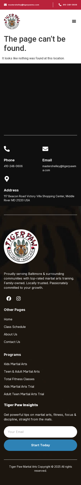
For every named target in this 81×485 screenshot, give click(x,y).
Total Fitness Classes (19, 379)
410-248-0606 (70, 5)
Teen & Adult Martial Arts (22, 372)
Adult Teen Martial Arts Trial (24, 394)
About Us (10, 334)
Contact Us (12, 342)
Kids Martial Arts (15, 364)
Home (8, 319)
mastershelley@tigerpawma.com (23, 5)
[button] (74, 21)
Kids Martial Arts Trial (19, 387)
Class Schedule (15, 327)
